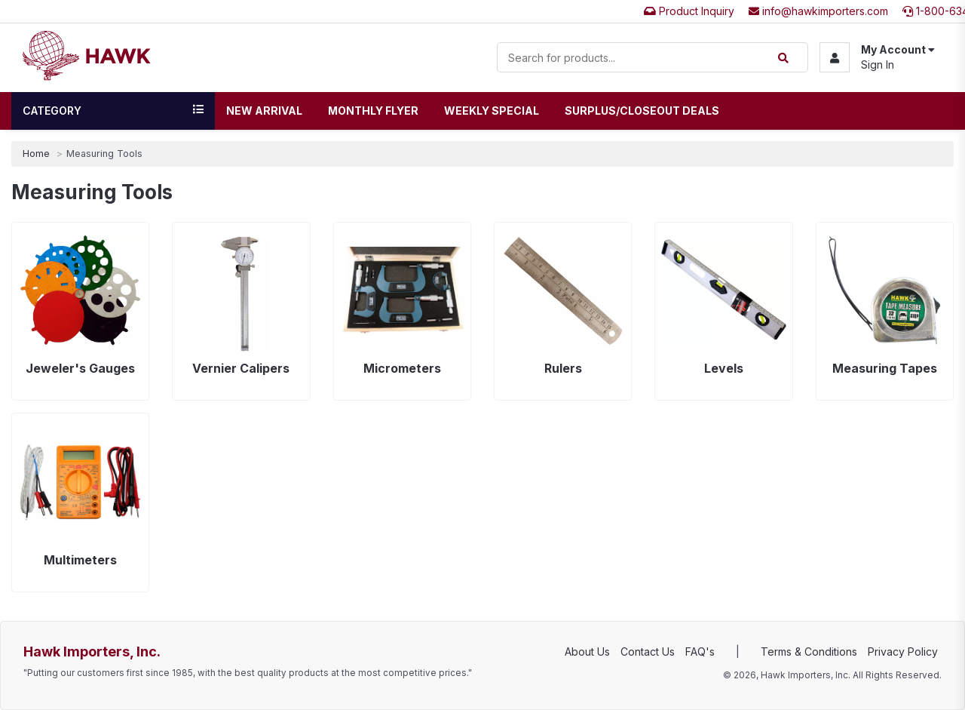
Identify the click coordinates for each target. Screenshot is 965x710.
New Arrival (264, 110)
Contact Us (647, 651)
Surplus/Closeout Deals (642, 110)
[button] (877, 57)
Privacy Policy (903, 651)
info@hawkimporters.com (818, 11)
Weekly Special (491, 110)
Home (36, 153)
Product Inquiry (689, 11)
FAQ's (700, 651)
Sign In (877, 64)
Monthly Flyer (373, 110)
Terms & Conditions (809, 651)
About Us (587, 651)
